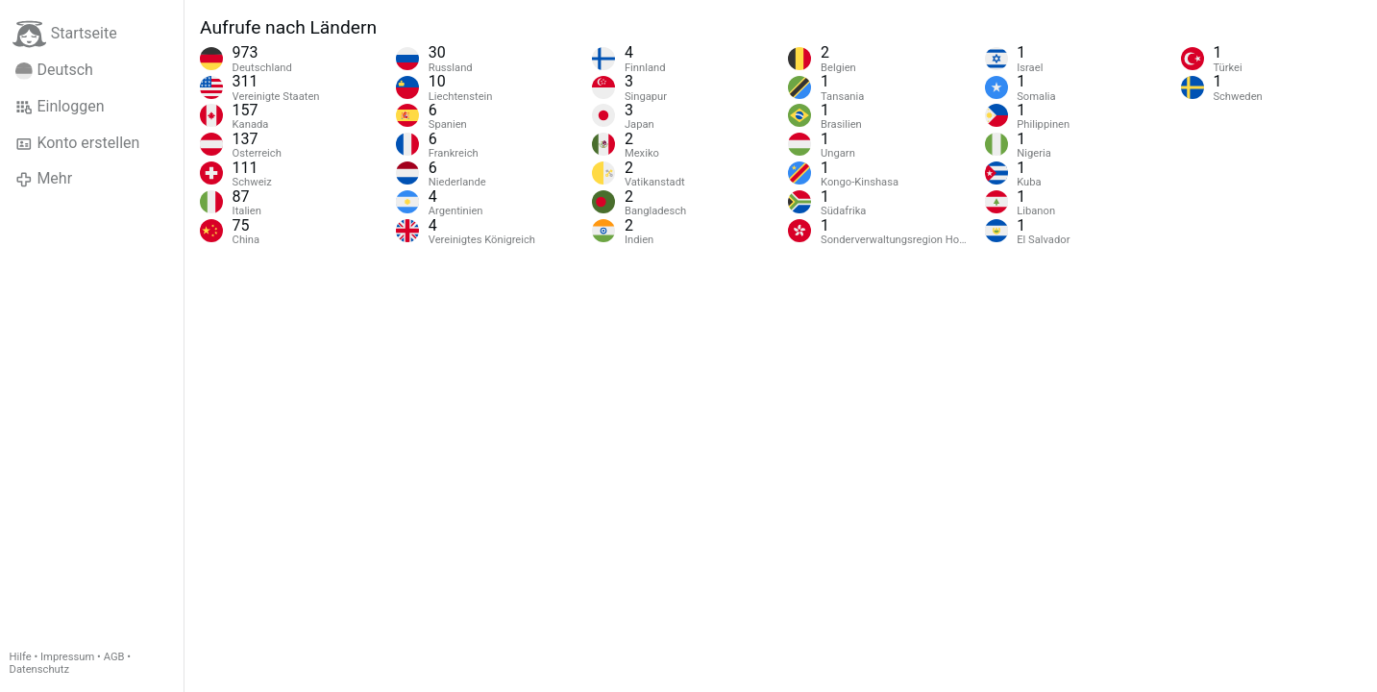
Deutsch (54, 70)
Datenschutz (39, 669)
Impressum (67, 657)
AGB (114, 657)
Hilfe (21, 657)
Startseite (64, 34)
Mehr (43, 178)
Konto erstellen (77, 143)
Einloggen (60, 106)
